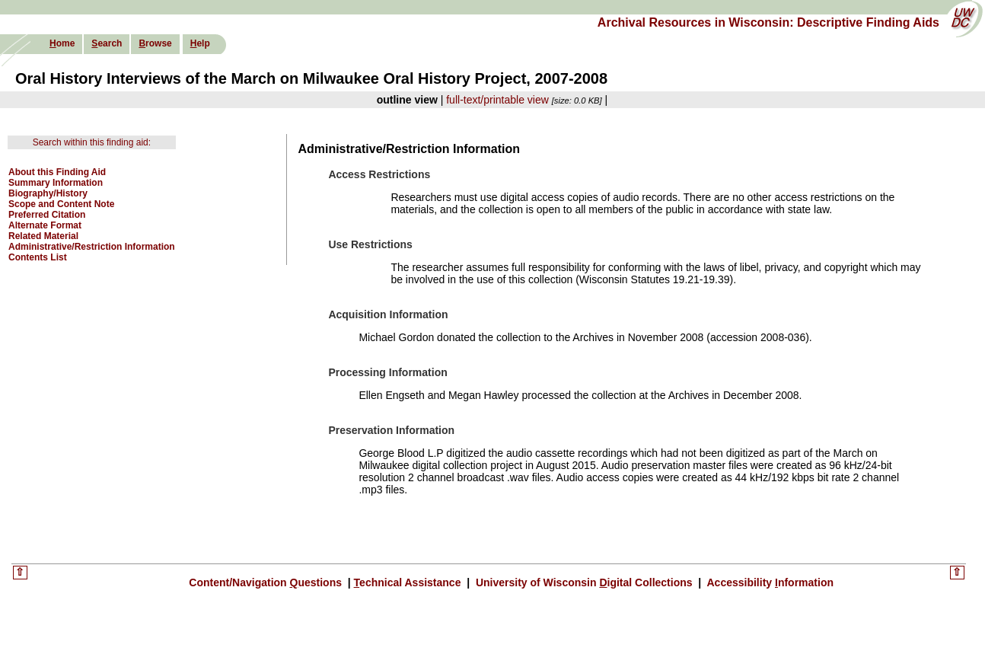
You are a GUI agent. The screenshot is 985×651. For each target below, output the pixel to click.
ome (62, 43)
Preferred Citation (46, 214)
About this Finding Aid (57, 172)
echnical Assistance (409, 582)
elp (200, 43)
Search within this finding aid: (92, 142)
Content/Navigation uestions (267, 582)
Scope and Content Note (61, 204)
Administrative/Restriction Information (91, 246)
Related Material (43, 236)
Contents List (37, 257)
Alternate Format (44, 225)
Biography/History (48, 193)
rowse (155, 43)
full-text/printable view (497, 100)
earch (106, 43)
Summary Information (55, 182)
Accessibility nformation (769, 582)
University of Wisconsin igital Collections (584, 582)
